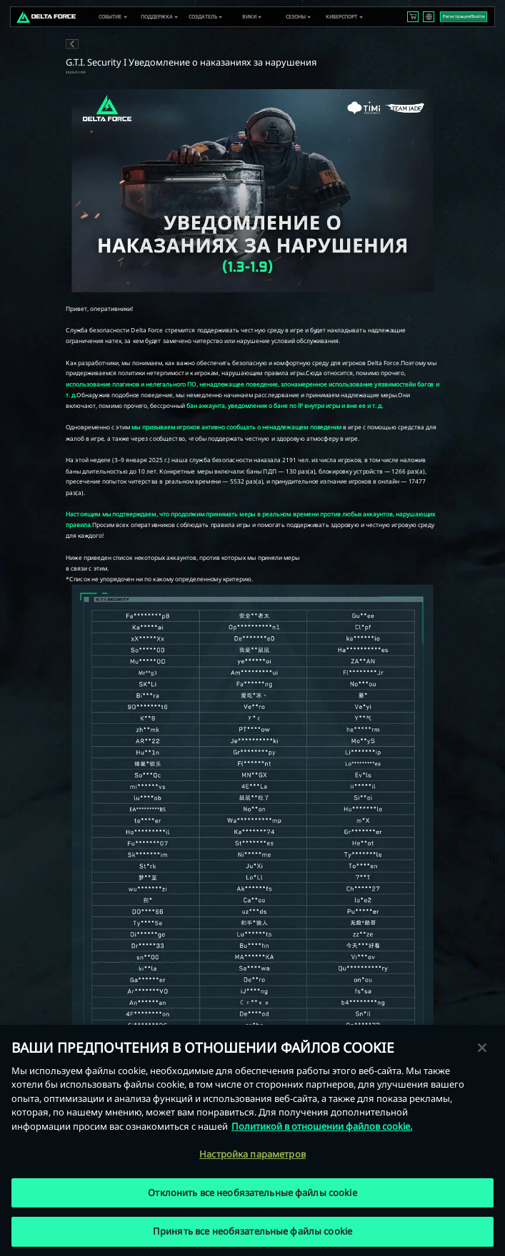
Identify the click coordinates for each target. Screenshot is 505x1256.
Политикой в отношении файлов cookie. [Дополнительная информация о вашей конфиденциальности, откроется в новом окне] (321, 1126)
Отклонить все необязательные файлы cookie (252, 1192)
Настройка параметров (252, 1154)
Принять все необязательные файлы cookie (252, 1231)
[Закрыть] (482, 1047)
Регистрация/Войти (464, 16)
